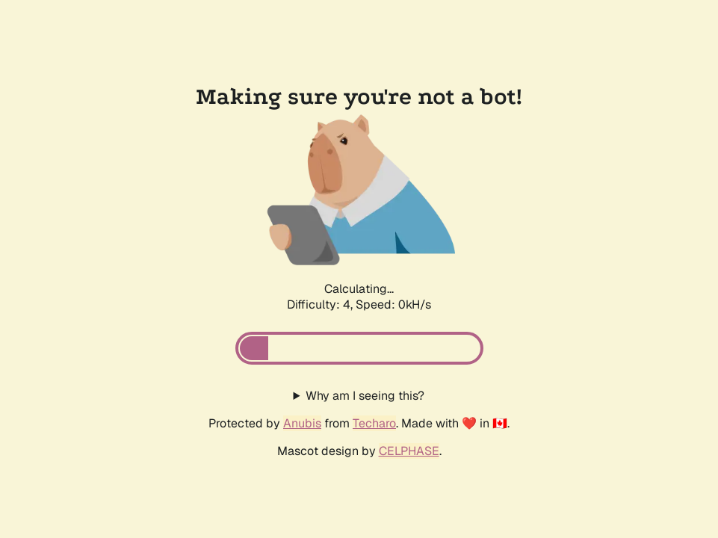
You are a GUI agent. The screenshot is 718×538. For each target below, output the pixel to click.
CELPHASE (409, 451)
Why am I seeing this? (365, 396)
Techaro (374, 423)
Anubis (302, 423)
